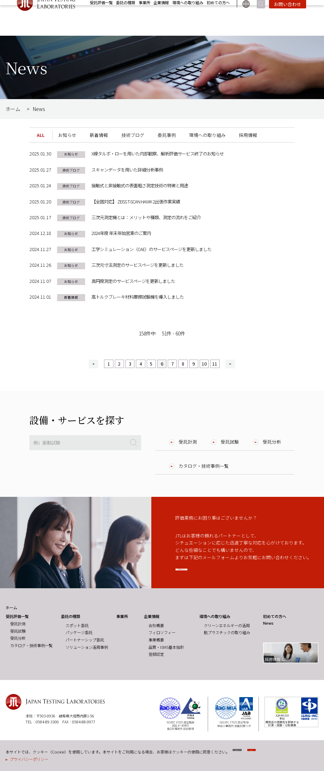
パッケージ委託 (79, 633)
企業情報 (161, 17)
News (274, 8)
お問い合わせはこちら (216, 571)
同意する (294, 753)
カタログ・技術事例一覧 (204, 466)
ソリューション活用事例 (87, 647)
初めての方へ (218, 17)
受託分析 (272, 441)
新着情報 (99, 135)
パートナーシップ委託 (85, 640)
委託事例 (167, 135)
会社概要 (156, 625)
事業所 (144, 17)
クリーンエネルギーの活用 (227, 625)
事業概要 (156, 640)
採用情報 (297, 8)
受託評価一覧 (101, 17)
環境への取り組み (187, 17)
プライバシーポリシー (29, 759)
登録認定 (156, 655)
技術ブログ (133, 135)
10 (204, 363)
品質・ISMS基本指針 (166, 647)
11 (214, 363)
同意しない (251, 753)
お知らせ (67, 135)
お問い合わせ (287, 19)
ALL (40, 135)
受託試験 (230, 441)
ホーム (13, 108)
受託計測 (188, 441)
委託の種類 (125, 17)
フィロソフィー (162, 633)
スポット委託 (77, 625)
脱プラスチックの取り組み (227, 633)
